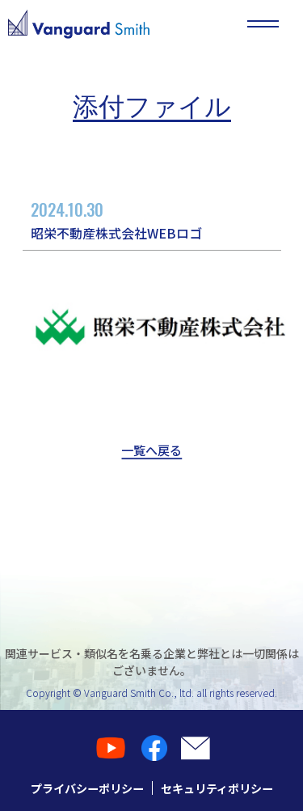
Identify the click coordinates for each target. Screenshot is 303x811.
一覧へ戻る (152, 451)
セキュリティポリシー (221, 787)
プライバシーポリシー (83, 787)
